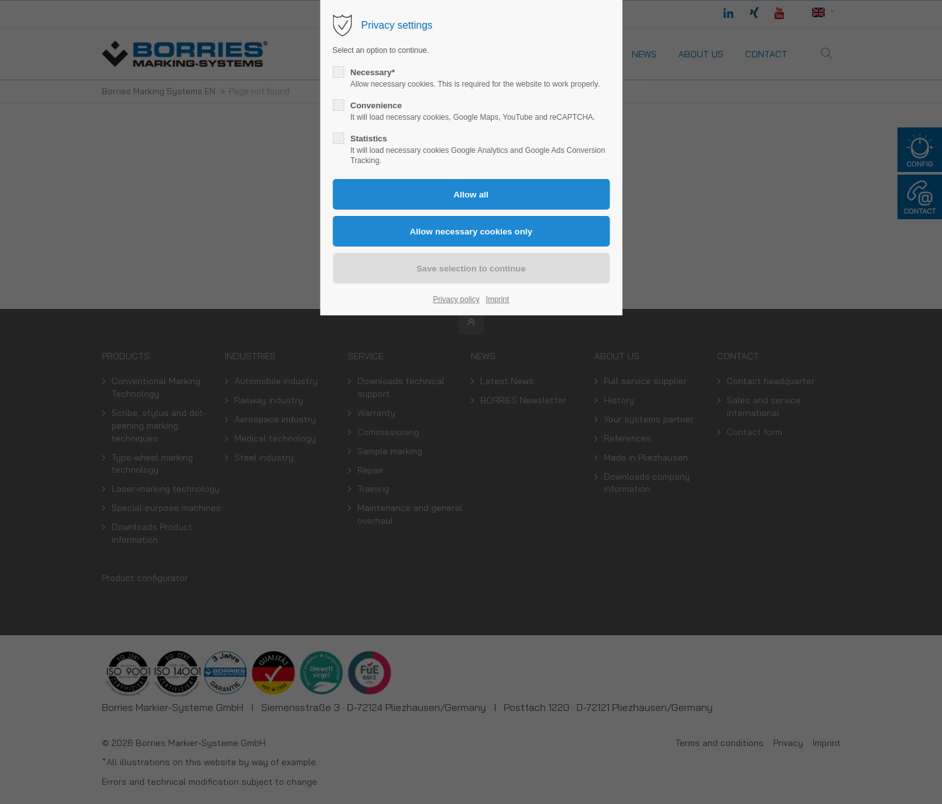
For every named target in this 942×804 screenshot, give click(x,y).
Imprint (498, 299)
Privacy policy (456, 299)
